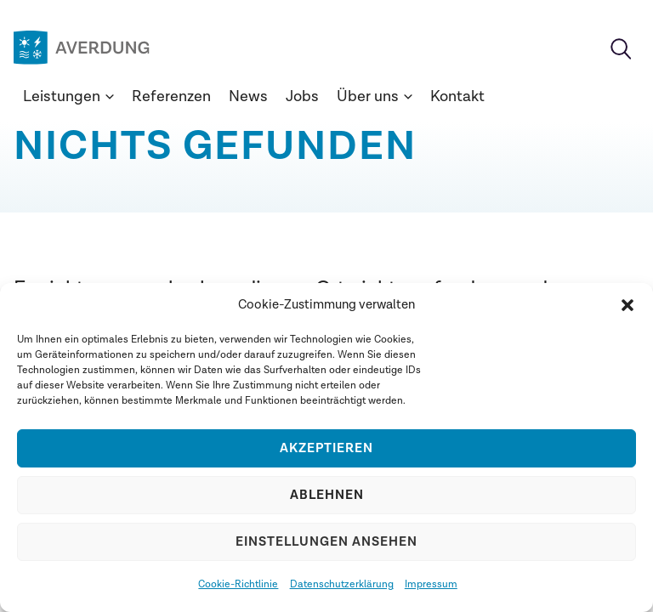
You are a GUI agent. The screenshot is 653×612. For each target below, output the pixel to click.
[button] (627, 305)
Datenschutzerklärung (342, 584)
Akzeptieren (326, 448)
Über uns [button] (374, 96)
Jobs (302, 96)
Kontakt (457, 96)
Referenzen (171, 96)
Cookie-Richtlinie (238, 584)
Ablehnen (327, 495)
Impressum (431, 584)
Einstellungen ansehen (326, 542)
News (248, 96)
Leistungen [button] (68, 96)
